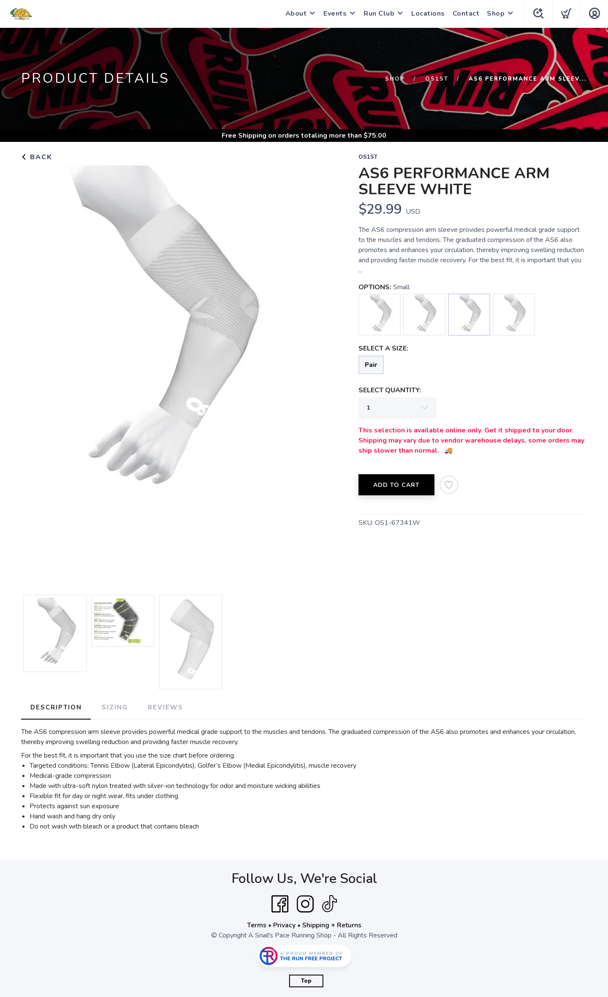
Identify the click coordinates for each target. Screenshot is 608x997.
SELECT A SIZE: (383, 348)
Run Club (378, 13)
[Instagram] (305, 903)
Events (334, 13)
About (295, 13)
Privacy (284, 924)
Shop (495, 13)
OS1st (436, 79)
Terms (256, 924)
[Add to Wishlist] (449, 484)
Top (306, 980)
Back (36, 157)
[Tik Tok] (329, 903)
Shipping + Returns (331, 924)
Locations (427, 13)
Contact (465, 13)
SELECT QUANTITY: (389, 390)
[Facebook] (280, 903)
